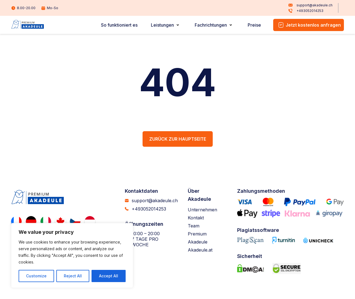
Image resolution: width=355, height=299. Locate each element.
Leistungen (162, 25)
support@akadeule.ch (310, 5)
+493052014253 (305, 11)
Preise (254, 25)
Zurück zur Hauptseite (177, 139)
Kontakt (196, 218)
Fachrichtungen (211, 25)
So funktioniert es (119, 25)
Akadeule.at (200, 250)
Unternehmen (202, 209)
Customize (36, 275)
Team (193, 226)
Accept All (108, 275)
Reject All (73, 275)
